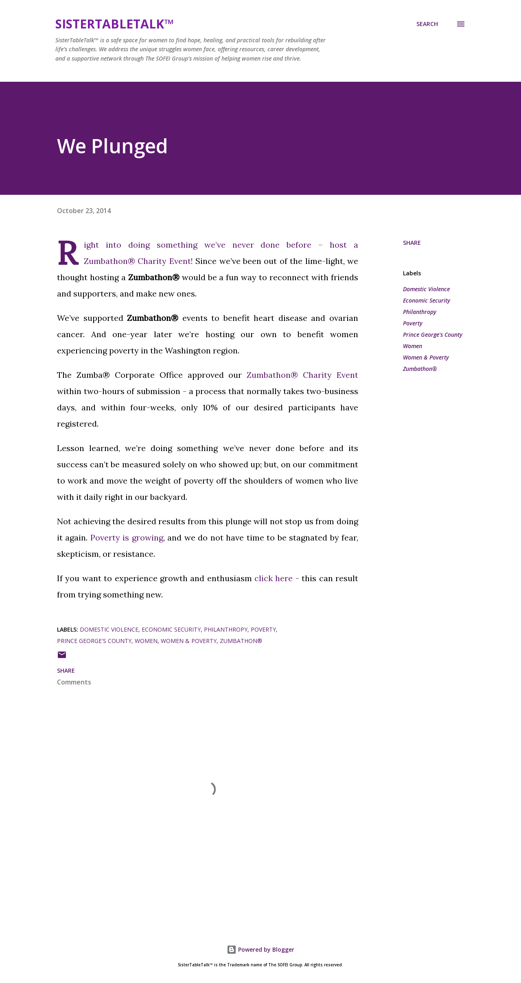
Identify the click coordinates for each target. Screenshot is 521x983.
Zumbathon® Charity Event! (138, 261)
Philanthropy (419, 312)
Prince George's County (432, 334)
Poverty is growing (126, 537)
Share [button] (412, 242)
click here (273, 578)
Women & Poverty (426, 357)
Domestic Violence (426, 289)
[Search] (427, 24)
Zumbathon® (420, 369)
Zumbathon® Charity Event (302, 375)
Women (412, 346)
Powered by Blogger (260, 949)
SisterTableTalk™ (114, 23)
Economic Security (426, 300)
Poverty (412, 323)
